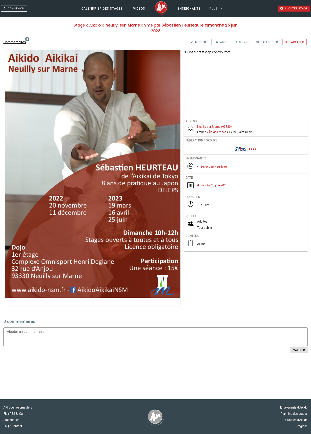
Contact (17, 426)
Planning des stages (294, 413)
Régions (302, 426)
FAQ (6, 426)
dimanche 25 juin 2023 (212, 185)
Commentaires (14, 42)
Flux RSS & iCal (13, 413)
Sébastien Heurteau (214, 166)
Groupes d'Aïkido (296, 420)
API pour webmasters (17, 407)
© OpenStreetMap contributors (207, 52)
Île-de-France (217, 132)
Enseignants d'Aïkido (294, 407)
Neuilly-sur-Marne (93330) (214, 126)
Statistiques (11, 420)
